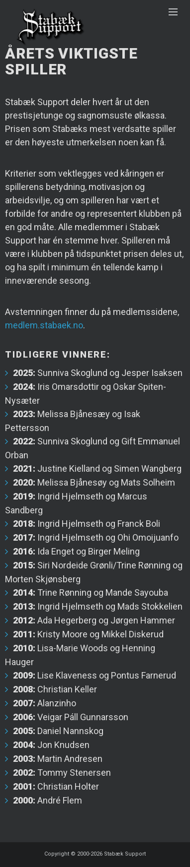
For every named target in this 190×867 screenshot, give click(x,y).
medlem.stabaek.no (44, 325)
